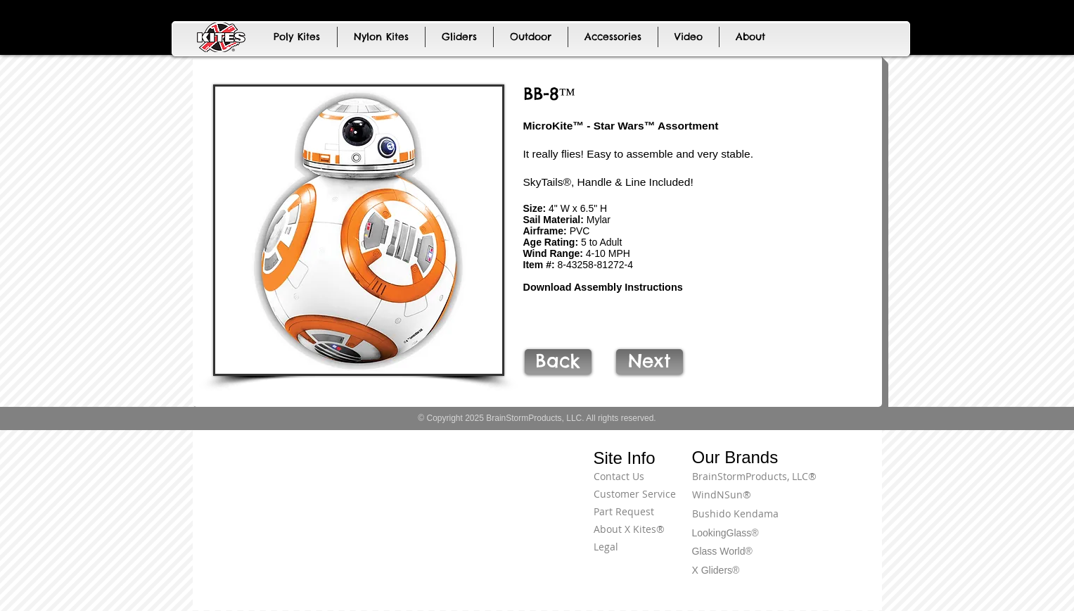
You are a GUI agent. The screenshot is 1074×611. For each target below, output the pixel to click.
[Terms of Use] (829, 484)
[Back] (558, 361)
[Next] (649, 361)
